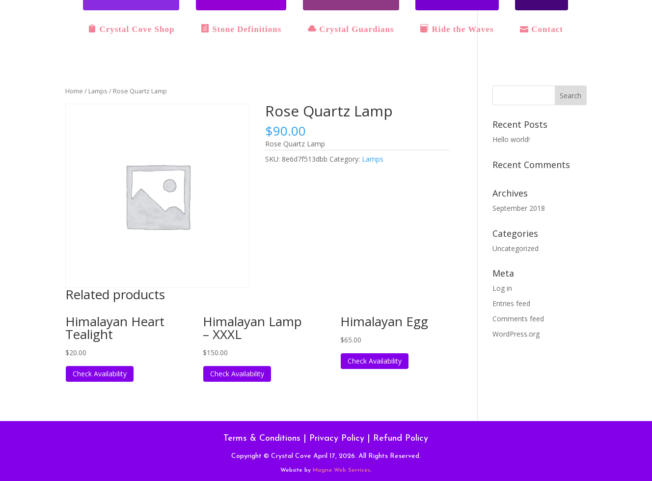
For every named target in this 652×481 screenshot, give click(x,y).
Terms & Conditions (261, 438)
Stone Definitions (241, 29)
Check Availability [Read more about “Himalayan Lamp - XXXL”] (237, 373)
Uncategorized (515, 248)
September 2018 (518, 208)
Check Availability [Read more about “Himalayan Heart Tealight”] (100, 373)
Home (74, 90)
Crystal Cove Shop (131, 29)
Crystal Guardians (351, 29)
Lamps (98, 90)
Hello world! (511, 139)
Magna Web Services (341, 470)
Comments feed (518, 318)
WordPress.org (516, 334)
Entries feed (511, 303)
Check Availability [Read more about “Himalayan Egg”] (375, 361)
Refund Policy (400, 438)
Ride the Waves (456, 29)
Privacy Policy (336, 438)
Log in (502, 288)
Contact (541, 29)
